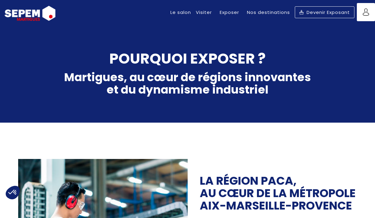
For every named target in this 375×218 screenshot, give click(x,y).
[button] (324, 12)
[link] (180, 12)
